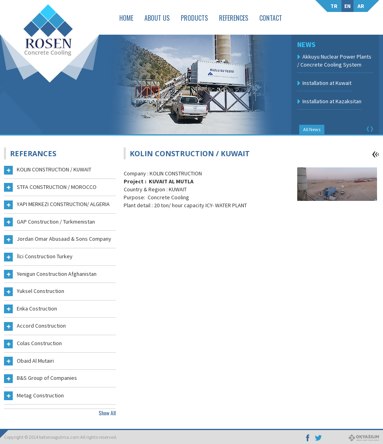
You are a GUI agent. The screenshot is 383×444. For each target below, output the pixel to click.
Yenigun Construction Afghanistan (50, 274)
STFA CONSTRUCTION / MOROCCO (50, 188)
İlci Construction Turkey (38, 257)
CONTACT (270, 18)
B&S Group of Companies (40, 378)
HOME (126, 18)
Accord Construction (35, 326)
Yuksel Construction (34, 292)
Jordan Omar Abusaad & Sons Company (57, 239)
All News (311, 129)
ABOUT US (157, 18)
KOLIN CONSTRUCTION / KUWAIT (47, 170)
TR (334, 6)
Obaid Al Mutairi (29, 361)
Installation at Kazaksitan (331, 101)
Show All (107, 413)
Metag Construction (34, 396)
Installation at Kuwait (326, 82)
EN (347, 6)
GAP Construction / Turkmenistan (49, 222)
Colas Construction (33, 344)
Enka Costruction (30, 309)
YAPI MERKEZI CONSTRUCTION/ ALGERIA (57, 205)
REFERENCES (233, 18)
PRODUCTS (194, 18)
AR (360, 6)
